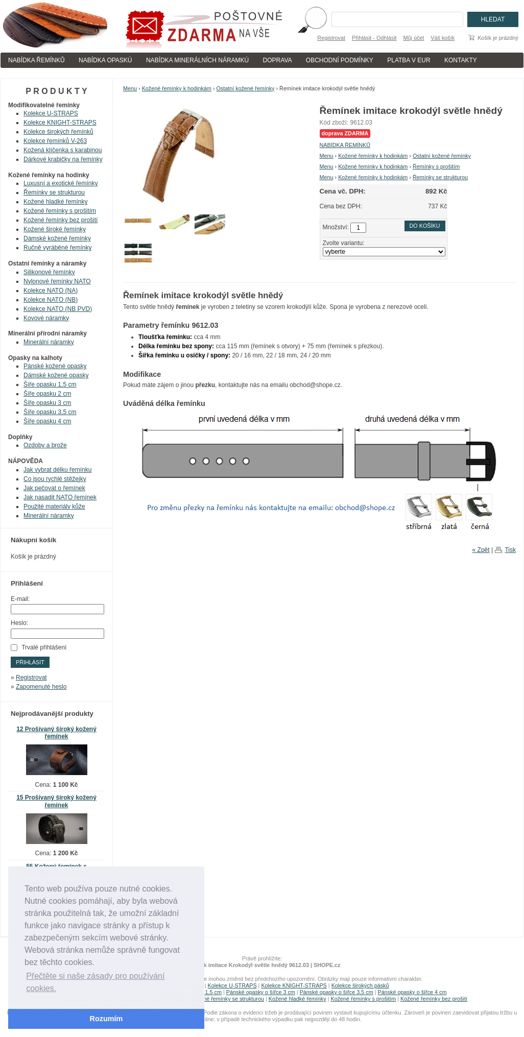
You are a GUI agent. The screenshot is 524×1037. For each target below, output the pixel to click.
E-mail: (20, 598)
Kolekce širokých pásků (360, 985)
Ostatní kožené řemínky (245, 88)
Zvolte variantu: (344, 243)
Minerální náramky (48, 342)
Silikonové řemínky (49, 272)
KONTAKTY (460, 60)
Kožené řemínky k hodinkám (176, 88)
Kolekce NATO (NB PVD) (57, 308)
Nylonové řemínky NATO (57, 281)
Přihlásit (30, 662)
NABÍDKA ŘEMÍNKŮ (36, 60)
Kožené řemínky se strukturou (227, 999)
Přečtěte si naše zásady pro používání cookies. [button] (95, 982)
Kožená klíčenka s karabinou (62, 150)
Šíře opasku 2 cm (47, 393)
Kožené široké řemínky (54, 229)
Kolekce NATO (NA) (50, 290)
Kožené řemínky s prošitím (59, 210)
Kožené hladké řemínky (55, 201)
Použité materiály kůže (54, 506)
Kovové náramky (46, 318)
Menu (130, 88)
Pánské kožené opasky (54, 366)
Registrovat (331, 38)
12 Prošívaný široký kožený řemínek (56, 733)
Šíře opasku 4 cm (47, 421)
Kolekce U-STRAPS (50, 113)
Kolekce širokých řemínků (58, 131)
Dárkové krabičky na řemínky (63, 159)
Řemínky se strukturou (440, 177)
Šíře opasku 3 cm (47, 402)
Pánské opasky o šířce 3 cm (260, 992)
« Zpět (481, 549)
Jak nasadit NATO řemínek (60, 497)
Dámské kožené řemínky (57, 238)
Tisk (510, 549)
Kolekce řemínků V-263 (55, 140)
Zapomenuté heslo (41, 686)
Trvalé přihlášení (43, 647)
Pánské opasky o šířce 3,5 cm (336, 992)
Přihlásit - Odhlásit (374, 38)
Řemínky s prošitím (436, 166)
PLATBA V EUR (408, 60)
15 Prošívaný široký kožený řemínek (56, 801)
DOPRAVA (277, 60)
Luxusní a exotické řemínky (60, 183)
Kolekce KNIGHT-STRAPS (60, 122)
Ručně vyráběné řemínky (57, 247)
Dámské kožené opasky (55, 375)
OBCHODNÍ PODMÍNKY (339, 60)
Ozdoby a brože (45, 445)
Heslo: (19, 622)
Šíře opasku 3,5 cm (49, 412)
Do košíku (425, 226)
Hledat (493, 19)
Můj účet (413, 38)
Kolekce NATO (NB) (50, 299)
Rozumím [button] (106, 1019)
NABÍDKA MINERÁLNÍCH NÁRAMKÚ (197, 60)
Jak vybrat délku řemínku (57, 469)
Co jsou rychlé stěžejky (54, 479)
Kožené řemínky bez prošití (60, 220)
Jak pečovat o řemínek (54, 488)
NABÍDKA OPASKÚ (105, 60)
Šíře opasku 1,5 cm (49, 384)
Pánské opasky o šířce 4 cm (411, 992)
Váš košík (443, 38)
